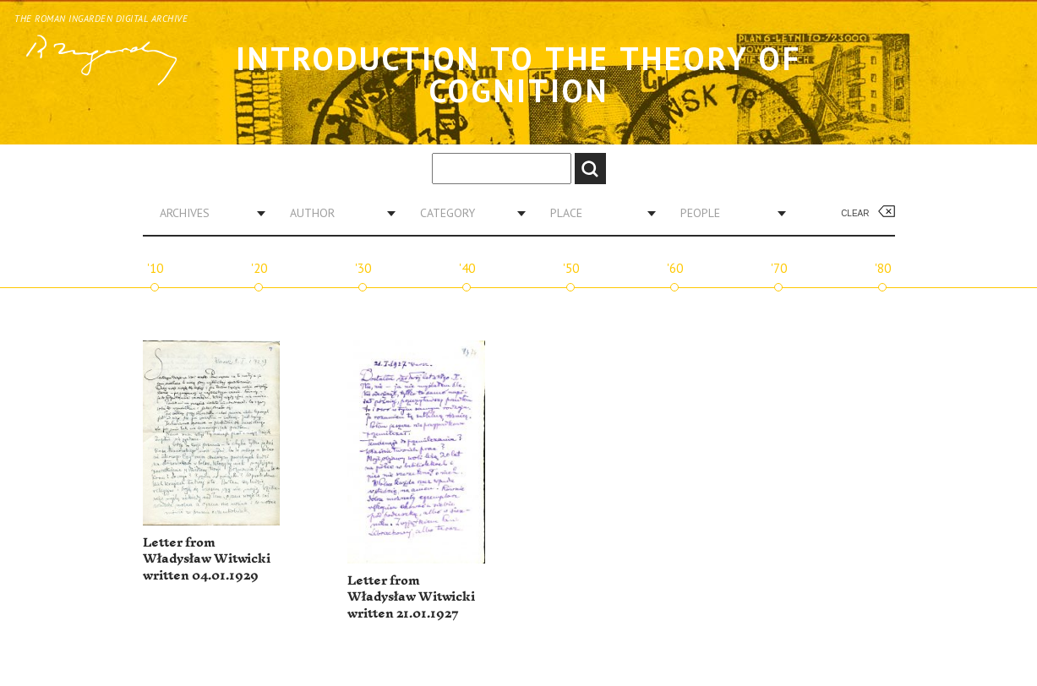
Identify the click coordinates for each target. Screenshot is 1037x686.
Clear (855, 213)
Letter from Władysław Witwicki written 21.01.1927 (411, 597)
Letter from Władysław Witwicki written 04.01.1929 (206, 559)
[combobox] (206, 213)
